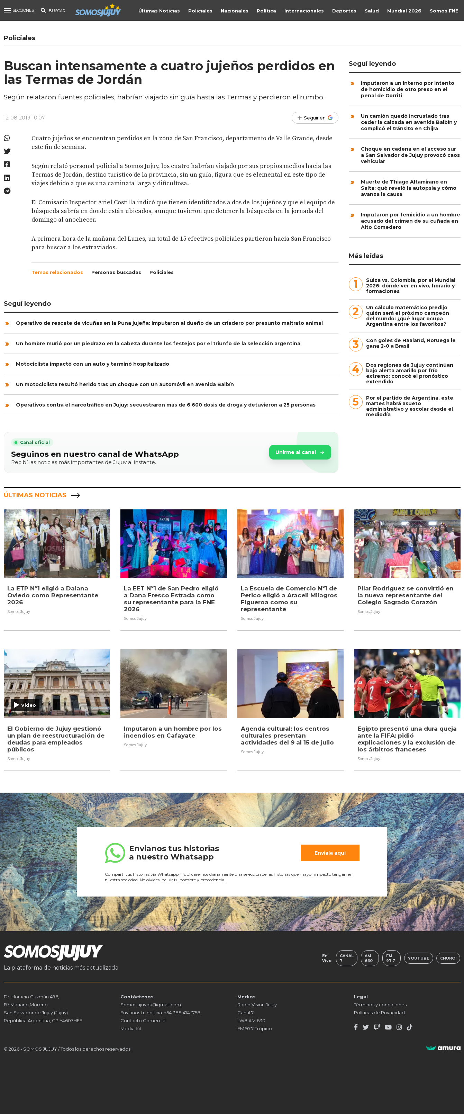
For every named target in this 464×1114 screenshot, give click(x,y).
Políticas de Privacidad (379, 1012)
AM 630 (369, 958)
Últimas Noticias (160, 11)
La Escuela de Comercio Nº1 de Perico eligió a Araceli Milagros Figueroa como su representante (289, 599)
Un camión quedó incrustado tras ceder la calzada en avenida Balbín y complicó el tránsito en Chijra (409, 122)
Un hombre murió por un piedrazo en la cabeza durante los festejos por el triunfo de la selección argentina (158, 343)
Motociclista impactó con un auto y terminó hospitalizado (92, 364)
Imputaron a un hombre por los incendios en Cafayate (173, 732)
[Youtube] (388, 1027)
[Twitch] (377, 1027)
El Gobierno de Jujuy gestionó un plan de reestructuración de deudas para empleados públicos (55, 738)
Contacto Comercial (143, 1020)
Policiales (201, 11)
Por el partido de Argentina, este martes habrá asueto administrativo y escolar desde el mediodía (409, 406)
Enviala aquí (330, 853)
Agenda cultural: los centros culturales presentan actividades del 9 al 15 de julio (287, 735)
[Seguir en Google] (315, 118)
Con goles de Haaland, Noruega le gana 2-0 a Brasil (411, 343)
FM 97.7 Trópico (254, 1028)
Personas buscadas (116, 272)
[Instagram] (399, 1027)
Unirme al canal (300, 452)
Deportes (345, 11)
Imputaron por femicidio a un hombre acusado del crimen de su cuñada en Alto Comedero (410, 221)
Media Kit (131, 1028)
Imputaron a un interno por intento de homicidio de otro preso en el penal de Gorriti (407, 89)
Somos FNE (444, 11)
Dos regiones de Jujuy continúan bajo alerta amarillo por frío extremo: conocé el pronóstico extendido (409, 373)
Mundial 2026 (405, 11)
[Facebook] (356, 1027)
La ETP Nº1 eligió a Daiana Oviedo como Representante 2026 (52, 595)
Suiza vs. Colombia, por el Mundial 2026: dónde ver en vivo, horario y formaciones (410, 285)
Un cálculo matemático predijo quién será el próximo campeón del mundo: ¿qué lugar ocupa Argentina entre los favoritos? (407, 315)
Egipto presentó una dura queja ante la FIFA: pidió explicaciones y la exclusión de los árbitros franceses (407, 738)
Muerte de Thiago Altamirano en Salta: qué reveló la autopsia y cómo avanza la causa (408, 188)
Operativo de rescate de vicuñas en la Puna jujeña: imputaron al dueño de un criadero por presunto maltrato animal (169, 323)
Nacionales (235, 11)
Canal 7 (347, 958)
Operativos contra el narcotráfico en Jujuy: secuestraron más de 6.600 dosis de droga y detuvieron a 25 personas (166, 405)
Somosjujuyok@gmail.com (150, 1004)
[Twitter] (366, 1027)
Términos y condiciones (380, 1004)
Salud (372, 11)
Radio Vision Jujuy (257, 1004)
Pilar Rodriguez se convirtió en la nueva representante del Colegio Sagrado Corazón (405, 595)
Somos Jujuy (18, 611)
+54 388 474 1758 (182, 1012)
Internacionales (305, 11)
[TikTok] (409, 1027)
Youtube (418, 958)
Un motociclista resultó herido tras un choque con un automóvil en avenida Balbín (125, 384)
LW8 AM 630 (251, 1020)
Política (267, 11)
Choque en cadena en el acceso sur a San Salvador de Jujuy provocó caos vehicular (410, 155)
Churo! (448, 958)
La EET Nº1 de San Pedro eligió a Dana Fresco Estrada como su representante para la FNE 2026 (171, 599)
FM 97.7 (390, 958)
